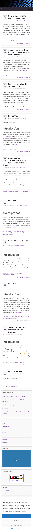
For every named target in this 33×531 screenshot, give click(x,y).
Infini (10, 149)
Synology (15, 191)
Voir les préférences (16, 525)
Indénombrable (7, 274)
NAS (24, 20)
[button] (30, 499)
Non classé (21, 373)
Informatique (19, 20)
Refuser (16, 520)
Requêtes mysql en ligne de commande (18, 85)
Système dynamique (8, 234)
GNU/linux (7, 106)
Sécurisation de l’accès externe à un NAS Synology (17, 329)
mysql (22, 106)
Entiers (6, 149)
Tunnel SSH (18, 362)
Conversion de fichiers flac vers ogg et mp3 (17, 17)
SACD (11, 318)
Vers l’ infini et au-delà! (18, 241)
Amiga (6, 75)
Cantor (6, 273)
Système (22, 56)
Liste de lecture (8, 191)
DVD (16, 317)
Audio (14, 20)
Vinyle (15, 318)
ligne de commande (15, 106)
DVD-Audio (21, 317)
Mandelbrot (14, 233)
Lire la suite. (23, 70)
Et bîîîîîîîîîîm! (14, 116)
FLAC (12, 41)
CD (10, 317)
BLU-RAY (6, 317)
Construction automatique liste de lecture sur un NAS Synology (14, 161)
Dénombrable (12, 273)
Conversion (7, 41)
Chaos (14, 231)
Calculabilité (16, 245)
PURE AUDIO (6, 318)
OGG (15, 41)
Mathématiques (22, 118)
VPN (22, 362)
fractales (8, 136)
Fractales (12, 200)
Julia (10, 233)
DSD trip (12, 284)
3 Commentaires (26, 194)
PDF (14, 122)
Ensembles (19, 273)
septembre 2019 (6, 497)
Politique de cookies (15, 528)
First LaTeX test (15, 371)
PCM (28, 317)
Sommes (14, 149)
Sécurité (6, 362)
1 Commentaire (26, 365)
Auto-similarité (8, 231)
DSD (13, 317)
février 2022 (5, 490)
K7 (25, 317)
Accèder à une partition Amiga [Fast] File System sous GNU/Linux (18, 52)
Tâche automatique (23, 191)
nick (5, 20)
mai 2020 (4, 494)
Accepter (16, 516)
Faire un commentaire (24, 43)
